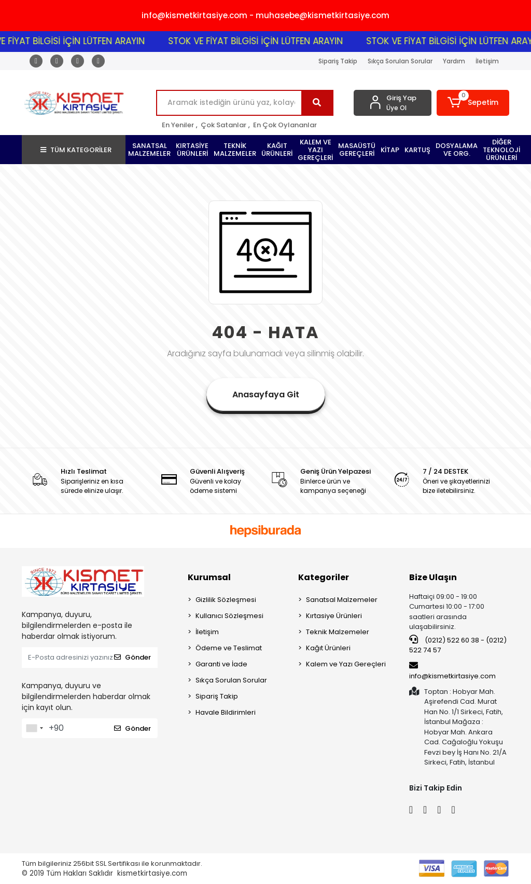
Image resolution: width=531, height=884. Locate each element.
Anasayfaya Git (265, 394)
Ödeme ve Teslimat (228, 648)
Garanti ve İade (221, 664)
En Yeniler (178, 125)
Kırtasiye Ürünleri (334, 616)
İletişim (487, 61)
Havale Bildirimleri (225, 712)
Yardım (454, 61)
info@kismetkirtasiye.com (452, 671)
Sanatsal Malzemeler (342, 600)
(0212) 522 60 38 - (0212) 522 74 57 (458, 645)
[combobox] (34, 728)
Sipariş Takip (337, 61)
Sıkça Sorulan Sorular (400, 61)
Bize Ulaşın (433, 577)
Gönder (132, 657)
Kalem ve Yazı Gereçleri (346, 664)
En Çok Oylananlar (285, 125)
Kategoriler (323, 577)
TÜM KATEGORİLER (75, 150)
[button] (473, 103)
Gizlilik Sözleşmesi (225, 600)
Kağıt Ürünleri (328, 648)
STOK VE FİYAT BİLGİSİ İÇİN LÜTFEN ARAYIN (263, 41)
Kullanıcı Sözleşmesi (229, 616)
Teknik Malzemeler (337, 632)
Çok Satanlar (223, 125)
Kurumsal (209, 577)
